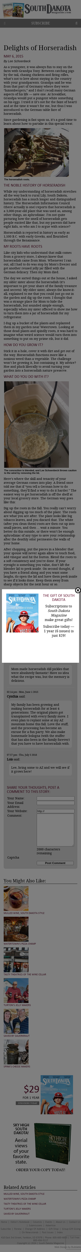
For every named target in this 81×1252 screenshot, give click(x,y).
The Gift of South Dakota (59, 598)
